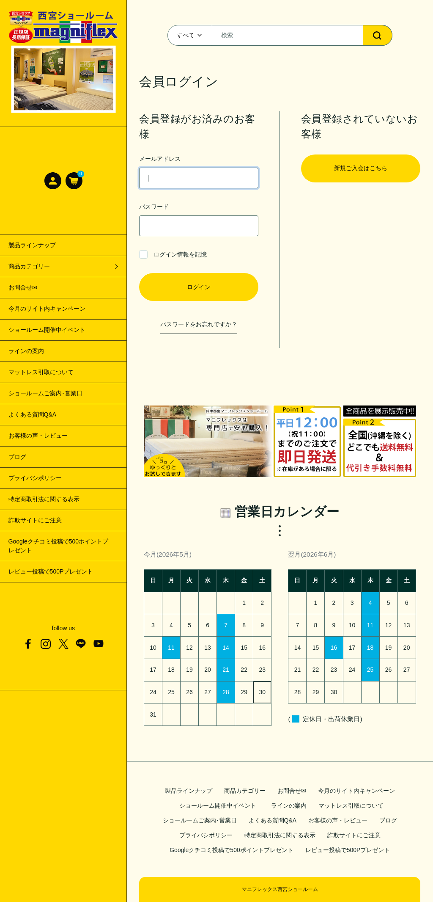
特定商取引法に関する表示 (43, 499)
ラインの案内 (26, 351)
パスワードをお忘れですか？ (198, 324)
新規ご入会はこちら (360, 168)
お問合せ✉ (22, 287)
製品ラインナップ (32, 245)
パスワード (198, 219)
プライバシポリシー (35, 477)
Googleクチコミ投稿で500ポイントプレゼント (58, 546)
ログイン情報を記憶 (173, 254)
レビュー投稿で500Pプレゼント (50, 571)
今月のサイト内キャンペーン (46, 308)
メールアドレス (198, 171)
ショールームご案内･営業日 (45, 393)
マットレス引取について (41, 372)
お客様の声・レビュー (38, 435)
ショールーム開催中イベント (49, 329)
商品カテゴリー (245, 790)
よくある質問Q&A (32, 414)
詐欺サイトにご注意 (35, 520)
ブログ (17, 456)
